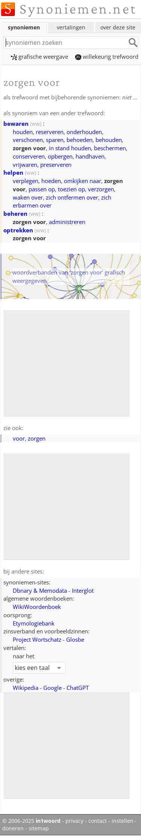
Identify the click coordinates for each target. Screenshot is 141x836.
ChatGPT (78, 687)
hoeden (51, 181)
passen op (42, 189)
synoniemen (24, 27)
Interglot (83, 590)
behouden (109, 139)
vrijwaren (25, 164)
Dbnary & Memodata (40, 590)
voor (19, 438)
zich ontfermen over (72, 197)
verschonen (28, 139)
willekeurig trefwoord (106, 56)
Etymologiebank (34, 623)
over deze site (117, 27)
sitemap (39, 828)
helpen (13, 172)
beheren (15, 213)
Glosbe (75, 639)
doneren (13, 828)
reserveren (50, 132)
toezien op (71, 189)
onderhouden (84, 132)
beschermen (110, 148)
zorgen (36, 438)
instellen (122, 821)
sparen (55, 139)
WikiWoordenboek (37, 606)
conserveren (29, 156)
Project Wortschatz (37, 639)
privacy (74, 821)
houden (23, 132)
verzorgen (101, 189)
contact (97, 821)
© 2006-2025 (31, 821)
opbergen (60, 156)
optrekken (18, 230)
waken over (28, 197)
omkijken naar (82, 181)
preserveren (55, 164)
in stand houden (70, 148)
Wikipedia (25, 687)
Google (52, 687)
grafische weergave (39, 56)
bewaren (16, 123)
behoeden (79, 139)
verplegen (25, 181)
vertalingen (71, 27)
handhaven (90, 156)
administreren (67, 222)
